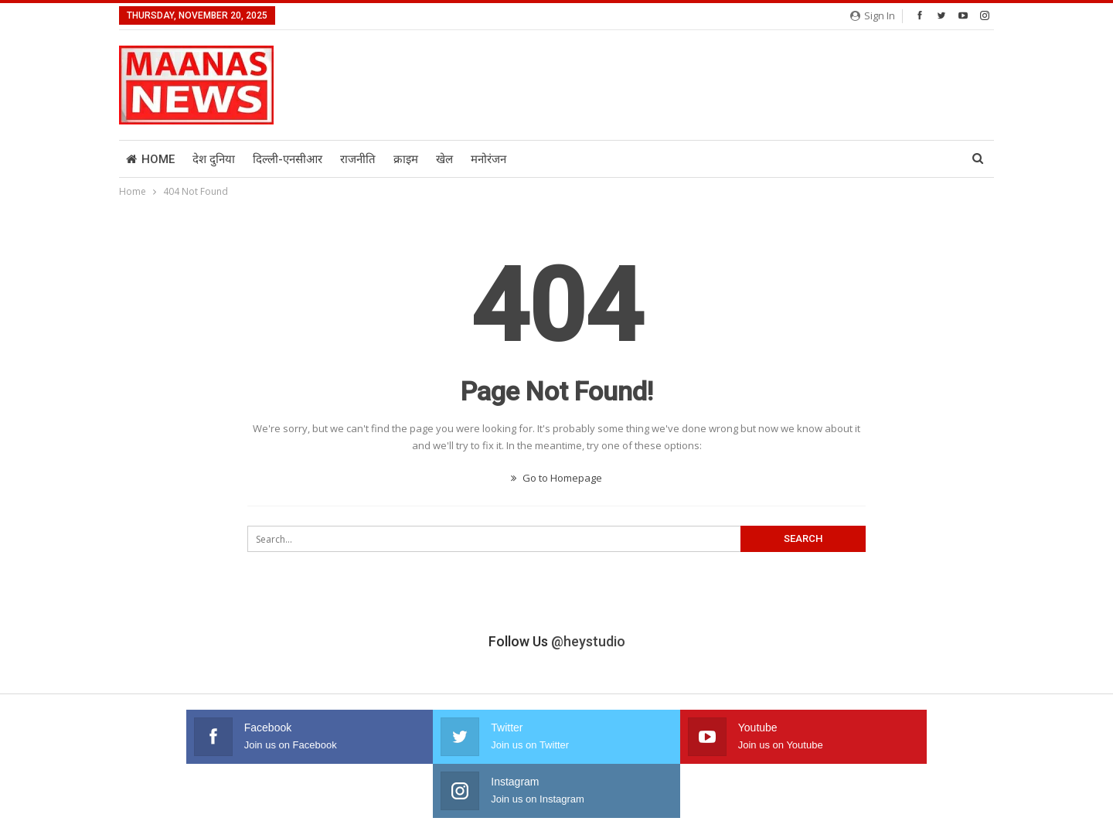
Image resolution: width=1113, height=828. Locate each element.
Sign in (872, 15)
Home (150, 159)
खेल (444, 159)
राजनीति (358, 159)
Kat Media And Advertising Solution (917, 803)
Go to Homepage (556, 478)
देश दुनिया (213, 159)
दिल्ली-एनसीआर (287, 159)
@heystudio (588, 641)
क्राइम (405, 159)
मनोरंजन (488, 159)
